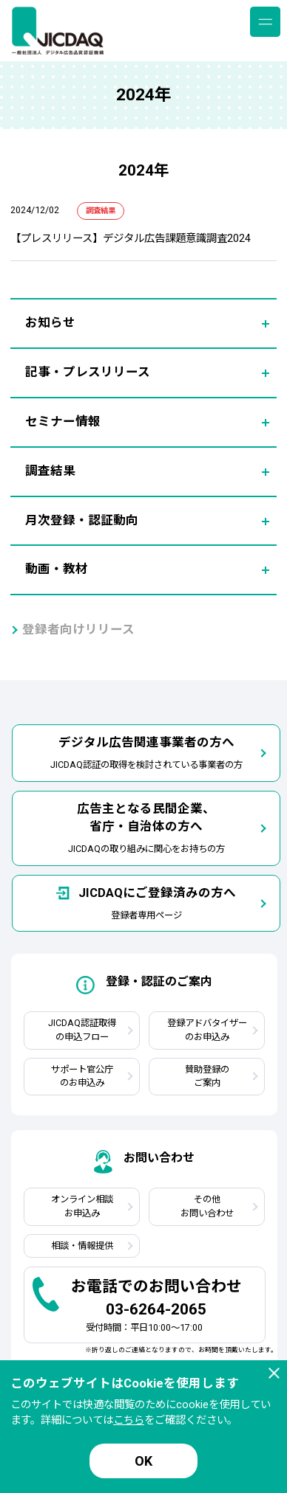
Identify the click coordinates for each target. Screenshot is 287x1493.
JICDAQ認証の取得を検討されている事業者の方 (146, 752)
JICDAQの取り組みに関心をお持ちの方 (146, 827)
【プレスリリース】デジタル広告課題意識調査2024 (130, 238)
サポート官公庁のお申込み (82, 1076)
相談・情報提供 (82, 1245)
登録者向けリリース (78, 630)
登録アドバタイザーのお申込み (207, 1029)
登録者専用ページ (146, 902)
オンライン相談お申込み (82, 1206)
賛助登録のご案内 (207, 1076)
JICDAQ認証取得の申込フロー (82, 1029)
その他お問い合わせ (207, 1206)
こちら (128, 1420)
